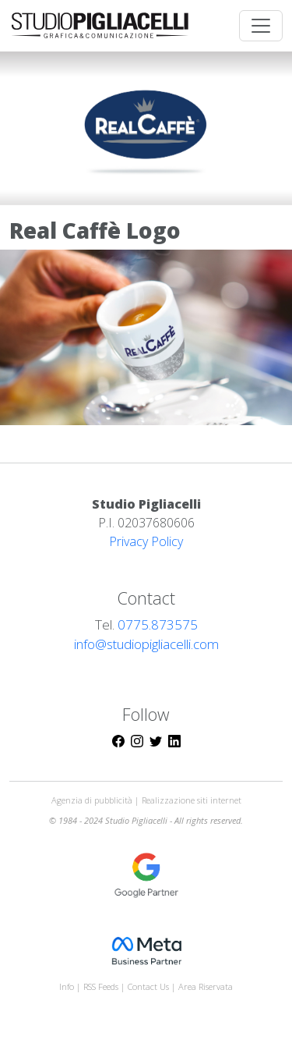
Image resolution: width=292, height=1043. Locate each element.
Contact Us (148, 986)
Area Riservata (205, 986)
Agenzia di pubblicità (93, 800)
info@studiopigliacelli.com (146, 644)
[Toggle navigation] (261, 25)
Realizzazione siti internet (191, 800)
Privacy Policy (146, 541)
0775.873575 (158, 624)
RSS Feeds (102, 986)
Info (66, 986)
